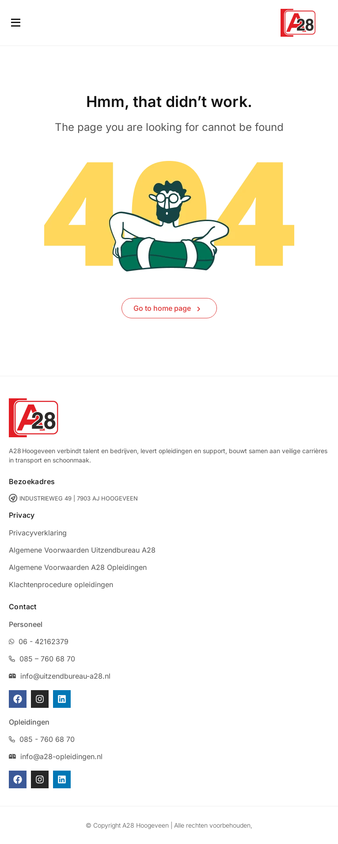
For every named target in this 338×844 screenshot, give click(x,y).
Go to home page (167, 308)
